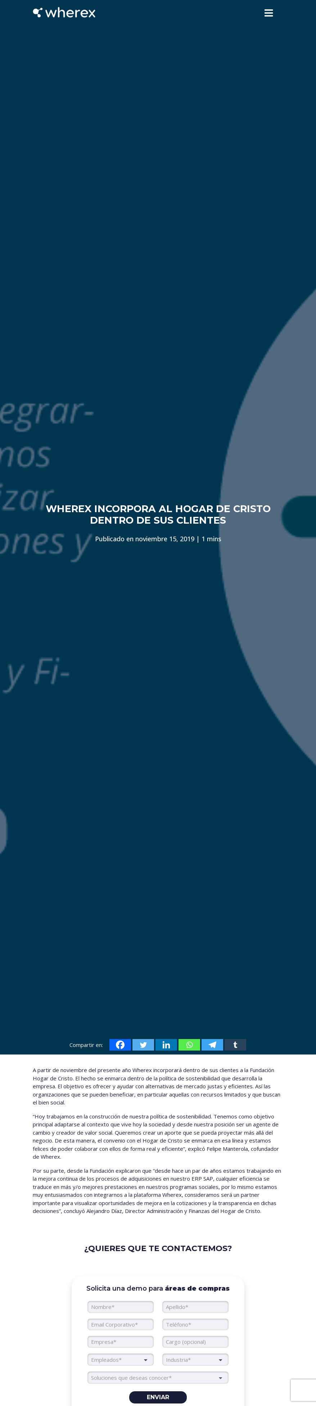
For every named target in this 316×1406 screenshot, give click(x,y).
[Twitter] (143, 1045)
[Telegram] (212, 1045)
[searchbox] (158, 1377)
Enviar (158, 1397)
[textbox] (120, 1360)
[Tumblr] (235, 1045)
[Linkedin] (166, 1045)
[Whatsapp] (189, 1045)
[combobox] (120, 1360)
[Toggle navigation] (268, 13)
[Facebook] (120, 1045)
